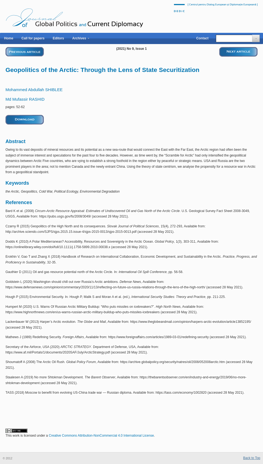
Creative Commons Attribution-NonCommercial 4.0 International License (101, 435)
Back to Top (251, 458)
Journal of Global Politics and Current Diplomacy (74, 15)
